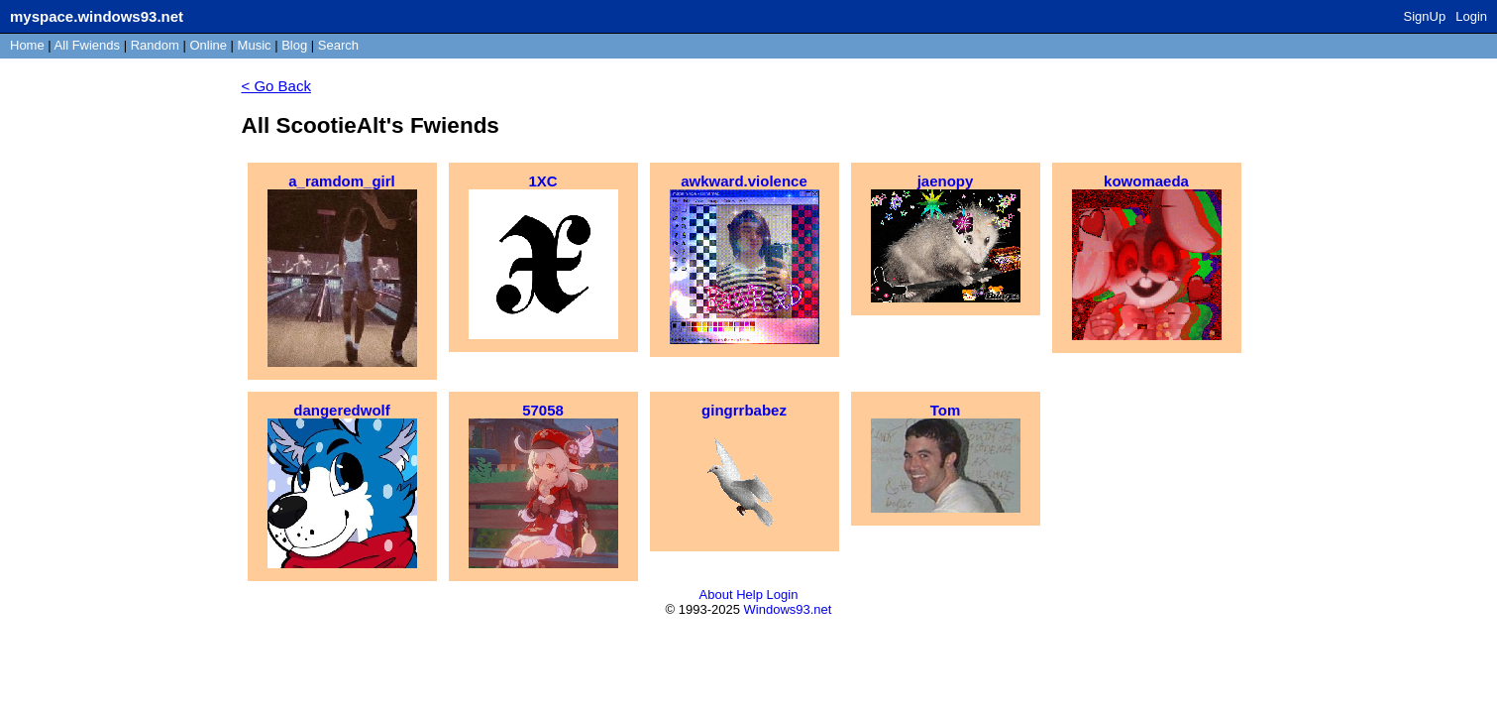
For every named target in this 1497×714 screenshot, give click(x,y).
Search (338, 45)
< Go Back (276, 85)
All (87, 45)
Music (254, 45)
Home (27, 45)
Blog (294, 45)
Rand (155, 45)
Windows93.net (788, 609)
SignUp (1425, 16)
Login (1471, 16)
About (716, 594)
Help (749, 594)
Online (208, 45)
